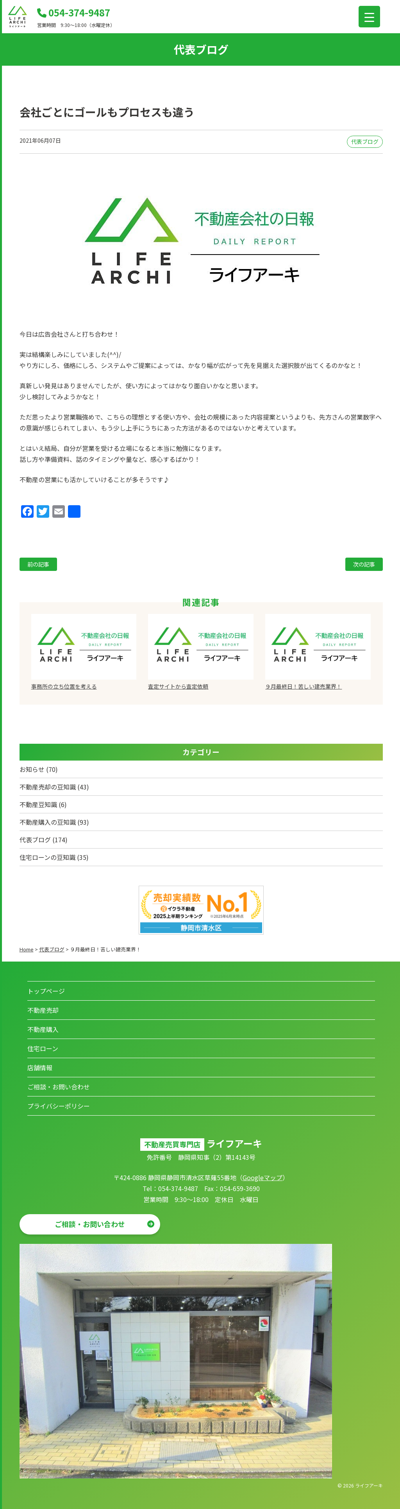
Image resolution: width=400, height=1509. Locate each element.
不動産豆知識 (38, 804)
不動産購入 (43, 1029)
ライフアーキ (369, 1485)
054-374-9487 (73, 12)
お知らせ (32, 769)
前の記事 (38, 564)
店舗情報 (39, 1067)
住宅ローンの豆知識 (47, 857)
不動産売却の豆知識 (48, 786)
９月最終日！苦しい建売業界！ (303, 686)
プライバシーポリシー (58, 1106)
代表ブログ (365, 141)
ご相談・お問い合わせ (58, 1086)
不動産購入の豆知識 (48, 822)
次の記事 (364, 564)
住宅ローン (42, 1048)
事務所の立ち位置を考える (64, 686)
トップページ (46, 991)
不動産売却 (43, 1010)
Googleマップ (262, 1177)
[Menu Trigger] (369, 16)
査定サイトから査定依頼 (178, 686)
